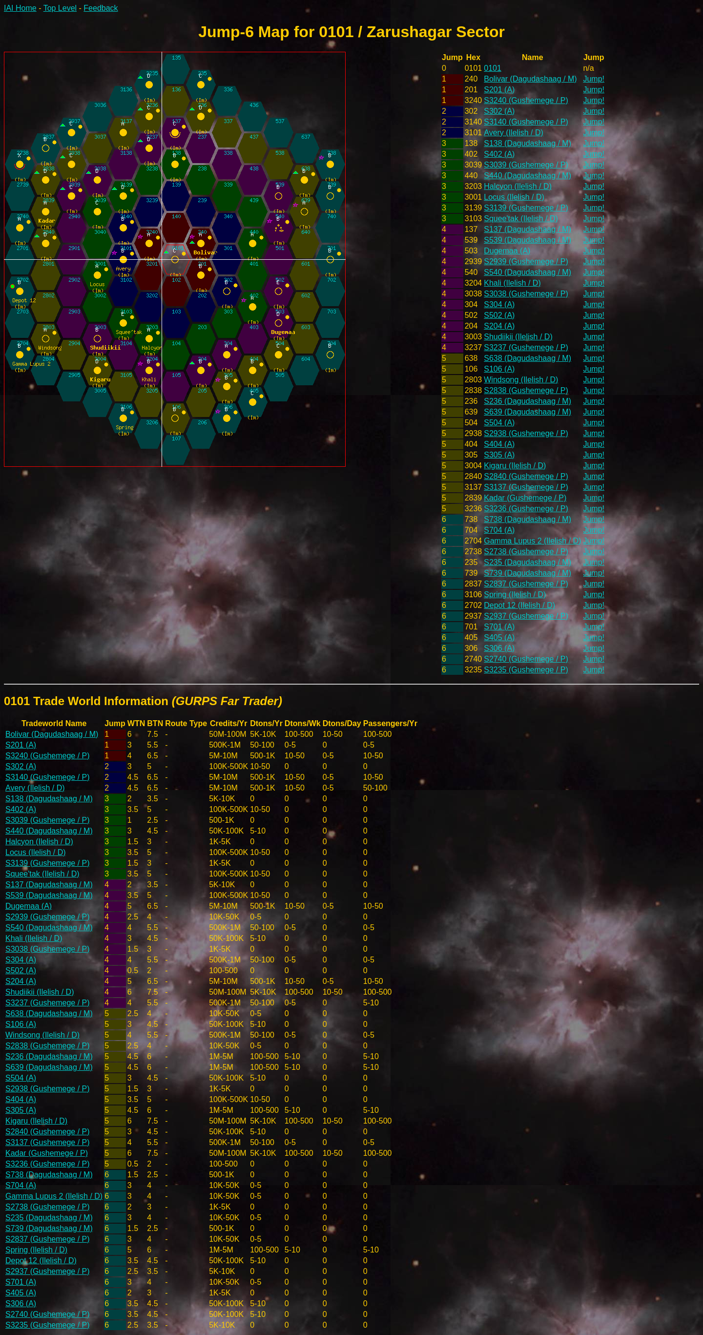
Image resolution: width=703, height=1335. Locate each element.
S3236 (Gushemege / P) (526, 508)
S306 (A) (499, 648)
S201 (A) (499, 89)
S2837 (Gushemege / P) (526, 584)
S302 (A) (499, 111)
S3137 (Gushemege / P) (526, 487)
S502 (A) (499, 315)
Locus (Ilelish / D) (514, 197)
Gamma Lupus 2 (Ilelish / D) (532, 541)
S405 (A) (499, 637)
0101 (492, 68)
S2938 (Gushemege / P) (526, 433)
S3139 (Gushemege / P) (526, 208)
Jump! (593, 79)
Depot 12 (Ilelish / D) (519, 605)
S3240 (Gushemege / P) (526, 100)
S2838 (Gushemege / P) (526, 390)
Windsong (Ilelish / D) (521, 379)
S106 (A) (499, 369)
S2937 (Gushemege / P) (526, 616)
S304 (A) (499, 304)
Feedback (100, 8)
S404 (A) (499, 444)
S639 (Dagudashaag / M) (527, 412)
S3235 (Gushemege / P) (526, 670)
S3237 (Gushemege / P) (526, 347)
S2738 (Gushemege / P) (526, 551)
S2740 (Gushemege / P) (526, 659)
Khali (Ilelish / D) (512, 283)
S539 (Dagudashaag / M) (527, 240)
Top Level (60, 8)
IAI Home (20, 8)
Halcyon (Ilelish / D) (518, 186)
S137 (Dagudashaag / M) (527, 229)
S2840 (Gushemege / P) (526, 476)
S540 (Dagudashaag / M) (527, 272)
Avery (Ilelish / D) (513, 132)
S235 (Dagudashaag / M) (527, 562)
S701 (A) (499, 627)
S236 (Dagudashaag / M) (527, 401)
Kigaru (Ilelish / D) (515, 465)
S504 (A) (499, 422)
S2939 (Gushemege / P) (526, 261)
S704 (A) (499, 530)
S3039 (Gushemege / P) (526, 165)
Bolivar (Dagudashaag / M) (530, 79)
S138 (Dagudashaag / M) (527, 143)
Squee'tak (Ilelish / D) (521, 218)
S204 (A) (499, 326)
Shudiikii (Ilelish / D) (518, 337)
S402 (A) (499, 154)
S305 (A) (499, 455)
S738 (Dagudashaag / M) (527, 519)
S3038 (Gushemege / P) (526, 294)
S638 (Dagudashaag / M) (527, 358)
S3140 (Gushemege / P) (526, 122)
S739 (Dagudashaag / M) (527, 573)
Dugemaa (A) (507, 251)
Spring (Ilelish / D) (515, 594)
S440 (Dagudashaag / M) (527, 175)
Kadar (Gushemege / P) (525, 498)
